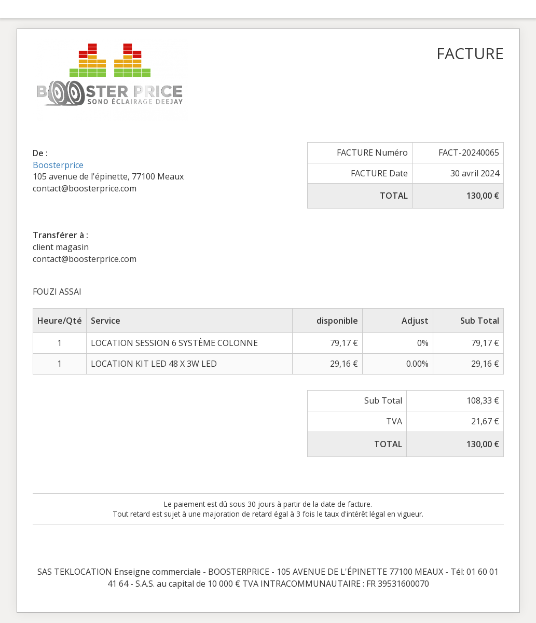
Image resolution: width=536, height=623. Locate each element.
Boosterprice (58, 165)
